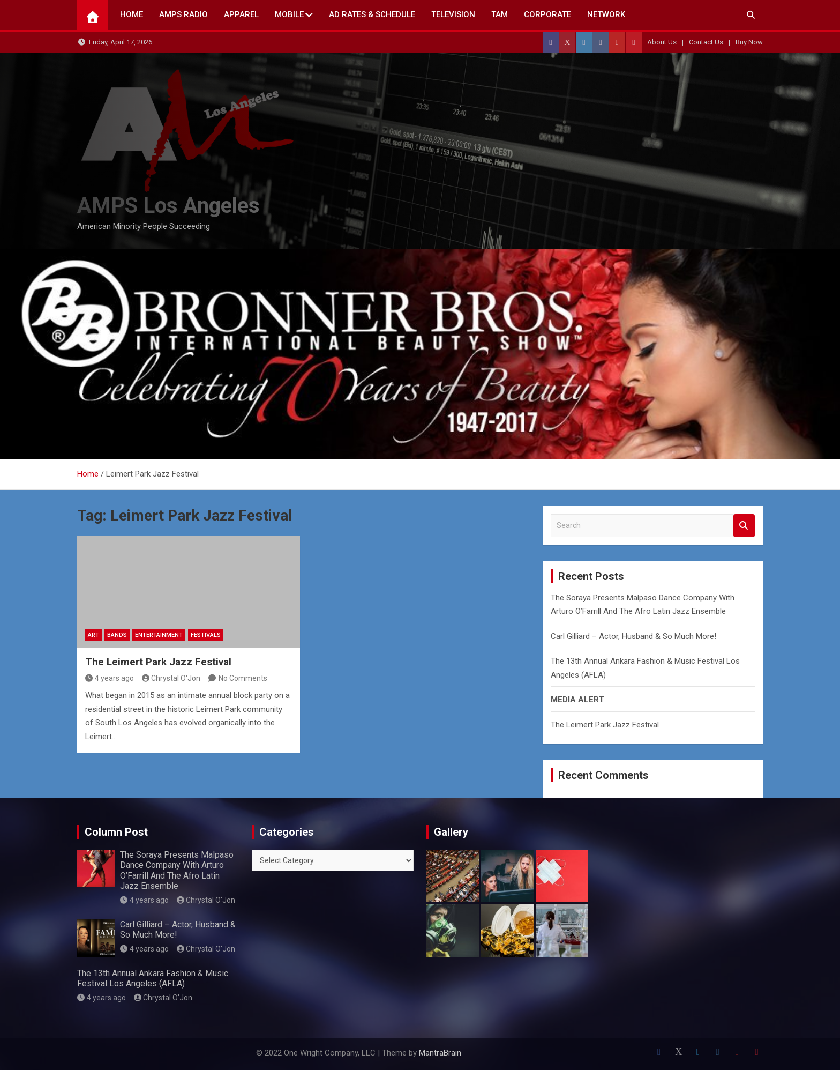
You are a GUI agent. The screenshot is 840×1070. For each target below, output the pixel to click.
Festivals (206, 634)
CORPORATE (547, 14)
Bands (117, 634)
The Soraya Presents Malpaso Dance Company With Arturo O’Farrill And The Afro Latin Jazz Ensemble (177, 870)
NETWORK (606, 14)
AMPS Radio (183, 14)
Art (93, 634)
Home (131, 14)
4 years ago (109, 678)
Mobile (289, 14)
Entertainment (159, 634)
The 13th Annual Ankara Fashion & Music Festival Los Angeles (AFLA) (152, 978)
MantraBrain (440, 1053)
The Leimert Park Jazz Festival (158, 662)
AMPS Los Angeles (168, 205)
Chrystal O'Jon (171, 678)
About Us (662, 42)
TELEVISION (453, 14)
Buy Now (749, 42)
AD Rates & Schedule (372, 14)
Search (744, 525)
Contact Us (706, 42)
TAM (499, 14)
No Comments (243, 678)
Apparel (241, 14)
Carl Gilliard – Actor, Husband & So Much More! (633, 636)
